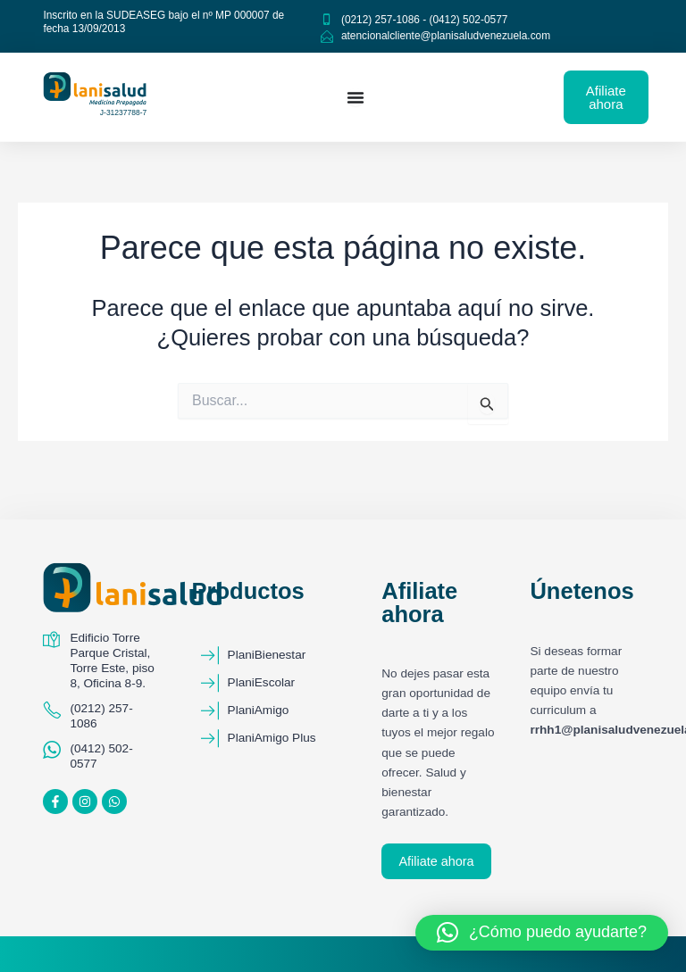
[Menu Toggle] (355, 97)
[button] (541, 933)
